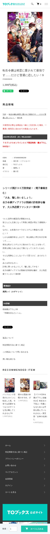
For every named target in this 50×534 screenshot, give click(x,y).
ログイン (9, 485)
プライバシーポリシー (14, 459)
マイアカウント (11, 472)
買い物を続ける (9, 359)
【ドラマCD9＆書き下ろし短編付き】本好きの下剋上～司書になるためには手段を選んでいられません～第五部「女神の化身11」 (40, 407)
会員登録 (9, 479)
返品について (8, 338)
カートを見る (10, 492)
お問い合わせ (10, 465)
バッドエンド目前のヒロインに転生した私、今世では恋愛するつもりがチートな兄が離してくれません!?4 (9, 403)
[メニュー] (46, 4)
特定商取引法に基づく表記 (14, 345)
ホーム (8, 445)
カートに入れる (34, 528)
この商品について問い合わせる (15, 352)
